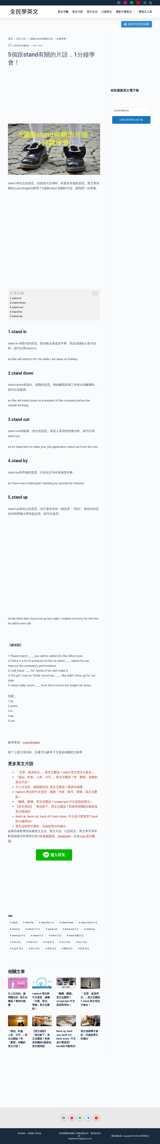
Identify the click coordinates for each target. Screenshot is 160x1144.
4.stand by (16, 311)
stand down (66, 922)
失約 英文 (15, 942)
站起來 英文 (16, 948)
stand (14, 922)
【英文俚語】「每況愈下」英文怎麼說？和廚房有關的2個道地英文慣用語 (41, 1039)
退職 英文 (50, 948)
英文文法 (92, 11)
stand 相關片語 (75, 935)
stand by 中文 (46, 922)
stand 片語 (55, 935)
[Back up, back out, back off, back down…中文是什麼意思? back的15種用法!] (66, 1020)
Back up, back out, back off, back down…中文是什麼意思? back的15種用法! (66, 1039)
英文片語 (77, 11)
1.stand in (15, 298)
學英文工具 (145, 11)
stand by (28, 922)
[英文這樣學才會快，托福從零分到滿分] (90, 1020)
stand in (15, 929)
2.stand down (18, 302)
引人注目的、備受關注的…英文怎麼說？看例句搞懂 (49, 787)
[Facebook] (118, 2)
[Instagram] (125, 2)
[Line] (131, 2)
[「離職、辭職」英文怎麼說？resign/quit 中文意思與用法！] (66, 983)
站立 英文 (81, 942)
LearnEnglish (31, 742)
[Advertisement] (54, 93)
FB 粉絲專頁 (46, 836)
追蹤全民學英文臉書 (136, 24)
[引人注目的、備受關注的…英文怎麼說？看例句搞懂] (18, 983)
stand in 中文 (32, 929)
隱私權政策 (116, 1136)
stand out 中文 (70, 929)
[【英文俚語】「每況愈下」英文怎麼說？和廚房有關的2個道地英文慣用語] (42, 1020)
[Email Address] (131, 110)
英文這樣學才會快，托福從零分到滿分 (40, 826)
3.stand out (16, 307)
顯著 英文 (83, 948)
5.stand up (16, 316)
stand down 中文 (88, 922)
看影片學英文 (126, 12)
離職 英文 (67, 948)
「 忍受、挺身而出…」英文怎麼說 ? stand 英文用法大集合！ (55, 772)
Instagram (64, 836)
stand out (51, 929)
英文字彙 (63, 11)
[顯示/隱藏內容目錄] (93, 293)
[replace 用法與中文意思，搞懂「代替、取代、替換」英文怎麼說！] (42, 983)
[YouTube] (138, 2)
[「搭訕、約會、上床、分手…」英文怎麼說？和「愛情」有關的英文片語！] (18, 1020)
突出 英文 (65, 942)
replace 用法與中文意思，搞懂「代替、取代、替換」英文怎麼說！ (41, 1001)
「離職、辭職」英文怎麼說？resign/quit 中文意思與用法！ (54, 801)
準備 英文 (48, 942)
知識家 (31, 1133)
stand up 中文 (17, 935)
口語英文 (106, 11)
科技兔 (38, 1133)
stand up (89, 929)
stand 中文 (37, 935)
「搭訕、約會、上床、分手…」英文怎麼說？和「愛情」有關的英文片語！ (17, 1039)
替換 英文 (32, 942)
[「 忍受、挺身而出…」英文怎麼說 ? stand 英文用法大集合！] (90, 983)
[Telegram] (144, 2)
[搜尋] (150, 2)
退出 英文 (34, 948)
